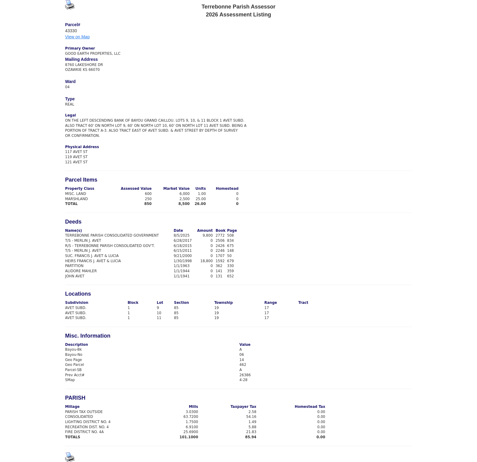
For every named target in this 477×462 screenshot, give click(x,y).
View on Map (77, 36)
